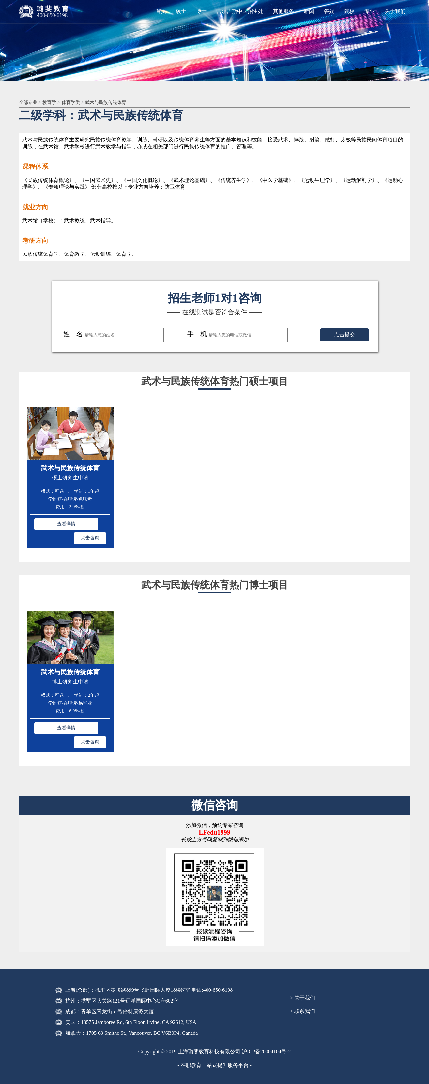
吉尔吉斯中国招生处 (239, 11)
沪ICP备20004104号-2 (266, 1021)
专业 (369, 11)
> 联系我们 (302, 980)
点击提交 (344, 335)
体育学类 (78, 102)
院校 (349, 11)
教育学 (53, 102)
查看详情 (50, 522)
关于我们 (395, 11)
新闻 (309, 11)
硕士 (181, 11)
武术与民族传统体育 (116, 102)
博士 (201, 11)
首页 (161, 11)
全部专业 (30, 102)
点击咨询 (90, 522)
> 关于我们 (302, 967)
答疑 (329, 11)
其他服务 (283, 11)
